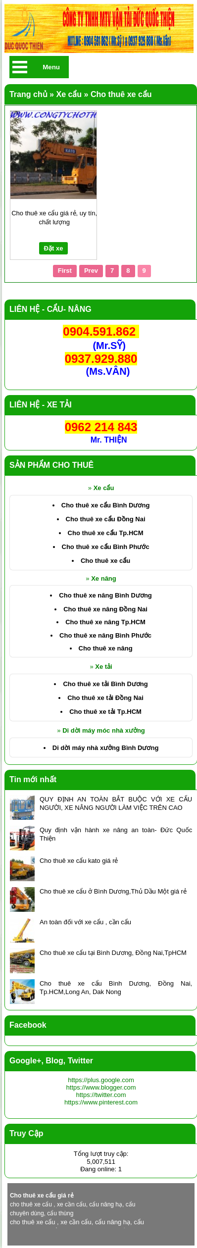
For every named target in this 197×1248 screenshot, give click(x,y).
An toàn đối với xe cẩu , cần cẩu (85, 922)
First (65, 270)
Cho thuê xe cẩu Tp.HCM (106, 533)
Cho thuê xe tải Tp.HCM (105, 711)
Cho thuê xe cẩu (105, 560)
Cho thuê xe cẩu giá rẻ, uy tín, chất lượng (54, 217)
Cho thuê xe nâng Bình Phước (105, 635)
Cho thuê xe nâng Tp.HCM (105, 622)
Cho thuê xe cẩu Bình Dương (105, 505)
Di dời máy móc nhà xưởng (103, 730)
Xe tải (103, 666)
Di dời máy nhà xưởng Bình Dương (105, 747)
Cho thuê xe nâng (106, 648)
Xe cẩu (104, 488)
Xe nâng (103, 578)
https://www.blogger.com (101, 1087)
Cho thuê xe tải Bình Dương (105, 684)
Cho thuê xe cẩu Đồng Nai (106, 519)
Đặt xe (53, 248)
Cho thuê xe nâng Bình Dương (105, 595)
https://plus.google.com (101, 1080)
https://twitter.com (101, 1094)
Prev (91, 270)
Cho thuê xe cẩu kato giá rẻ (79, 860)
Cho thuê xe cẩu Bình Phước (105, 546)
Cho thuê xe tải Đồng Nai (105, 697)
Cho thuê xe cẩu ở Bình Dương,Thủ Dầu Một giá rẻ (113, 891)
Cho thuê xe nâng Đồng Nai (105, 609)
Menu (51, 67)
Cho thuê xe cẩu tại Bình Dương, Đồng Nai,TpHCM (113, 952)
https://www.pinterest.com (101, 1102)
